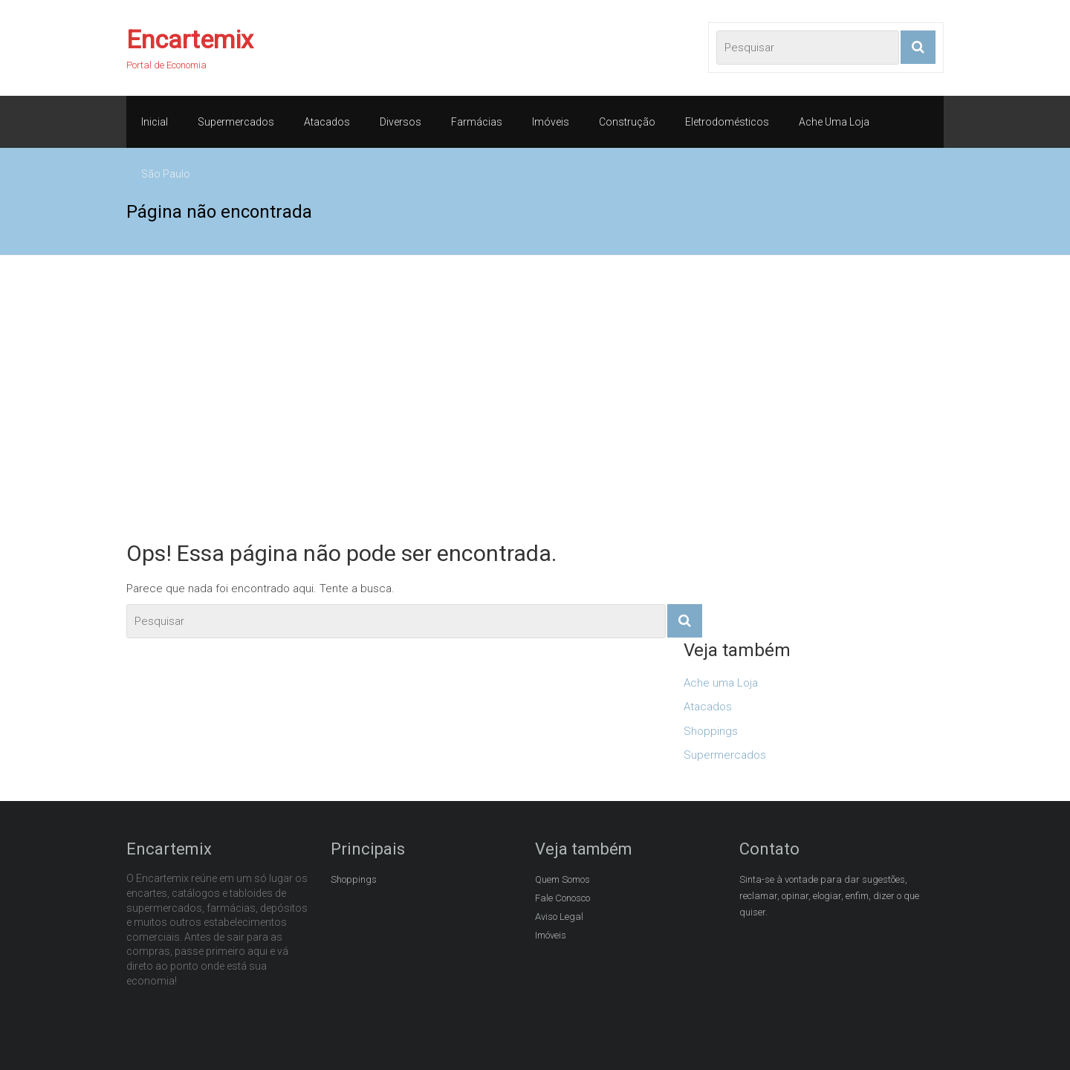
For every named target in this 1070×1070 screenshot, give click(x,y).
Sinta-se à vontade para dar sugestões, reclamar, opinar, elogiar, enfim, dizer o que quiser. (829, 896)
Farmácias (476, 122)
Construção (627, 122)
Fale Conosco (562, 898)
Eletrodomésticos (727, 122)
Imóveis (550, 122)
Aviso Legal (559, 916)
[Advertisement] (535, 397)
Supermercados (236, 122)
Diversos (400, 122)
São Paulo (165, 174)
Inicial (154, 122)
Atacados (327, 122)
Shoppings (711, 731)
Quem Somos (562, 879)
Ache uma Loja (721, 683)
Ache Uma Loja (834, 122)
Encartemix (189, 39)
